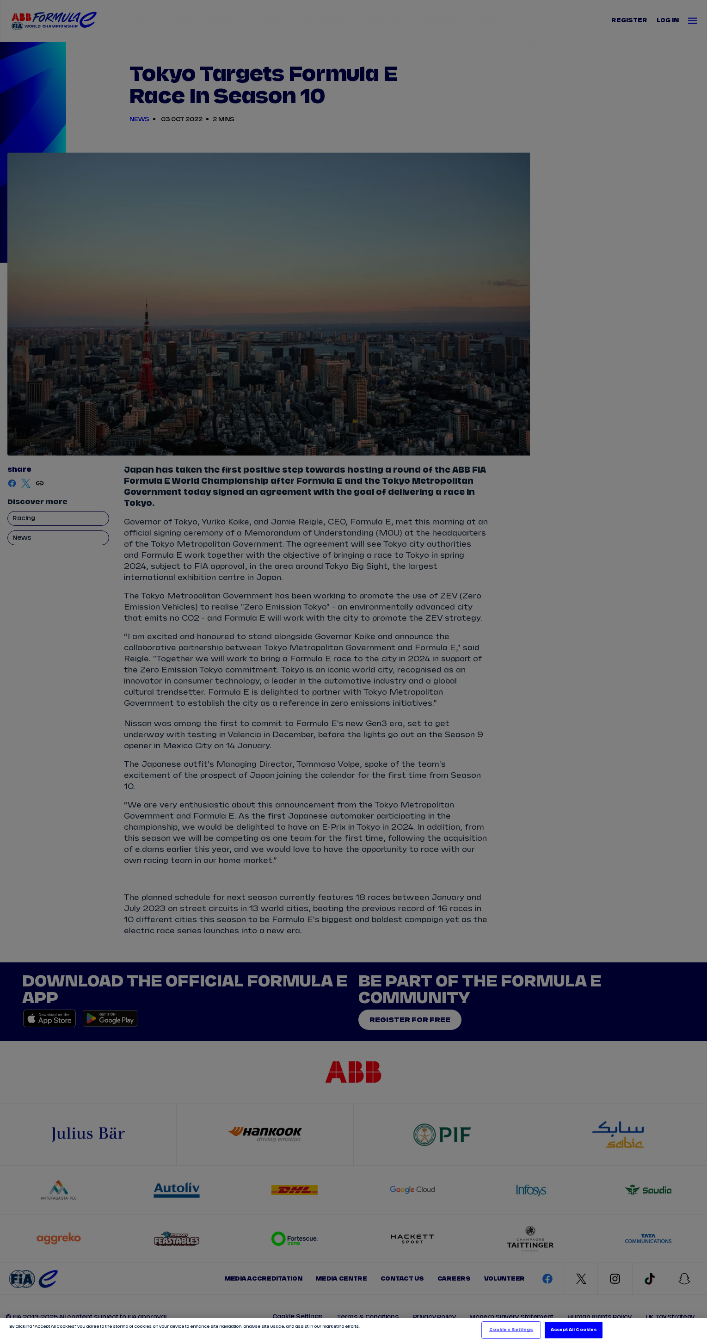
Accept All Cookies (574, 1329)
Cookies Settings (511, 1329)
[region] (353, 1330)
